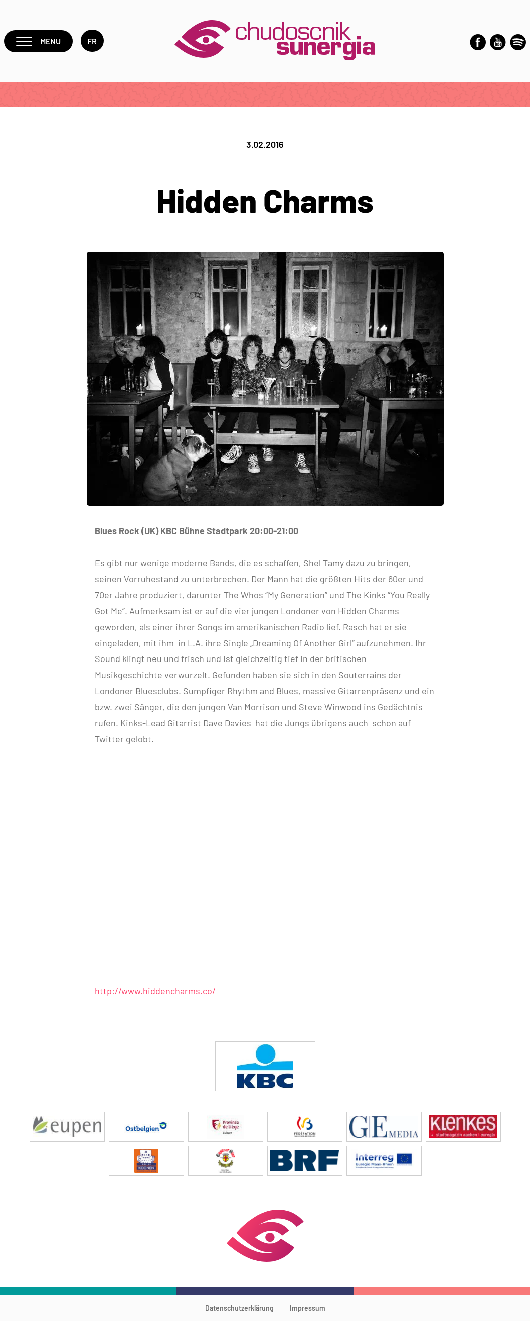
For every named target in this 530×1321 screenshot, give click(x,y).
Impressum (307, 1308)
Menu (38, 41)
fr (92, 41)
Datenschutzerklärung (239, 1308)
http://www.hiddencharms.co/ (155, 990)
